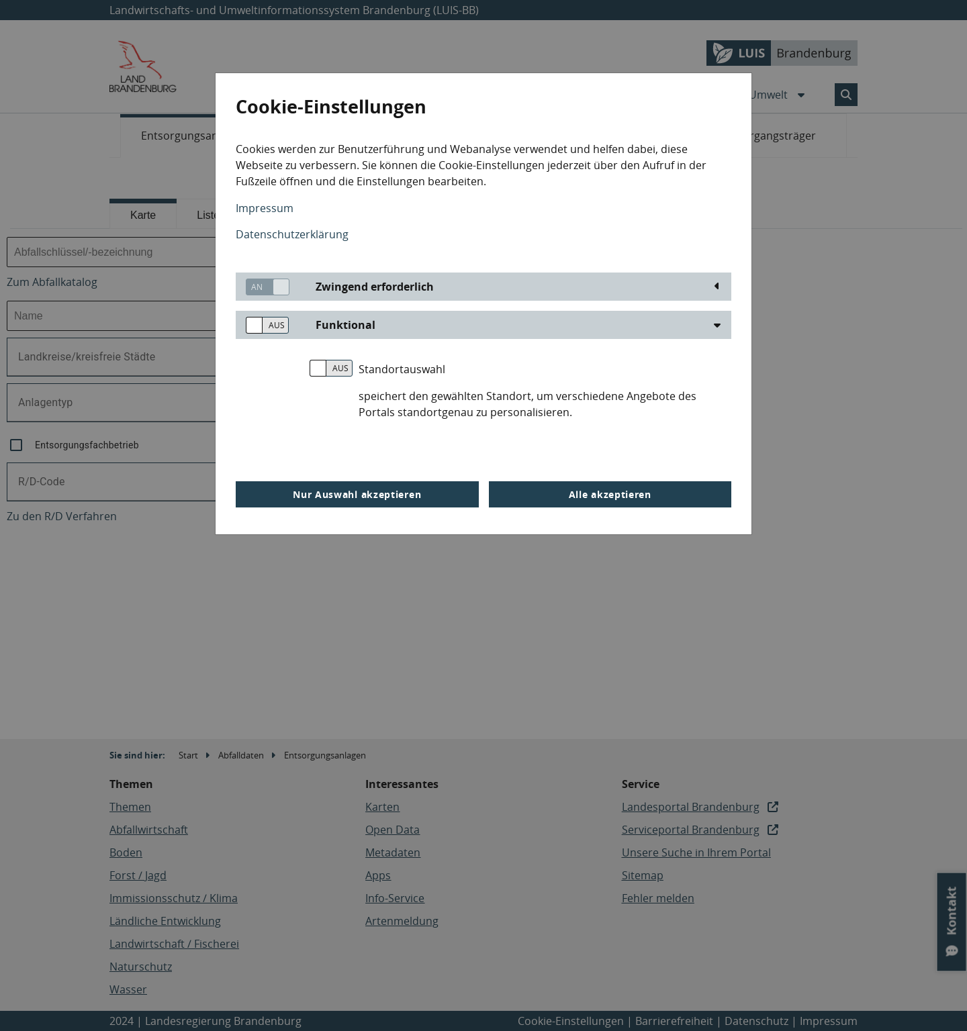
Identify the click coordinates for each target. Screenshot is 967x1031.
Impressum (264, 208)
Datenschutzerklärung (292, 234)
